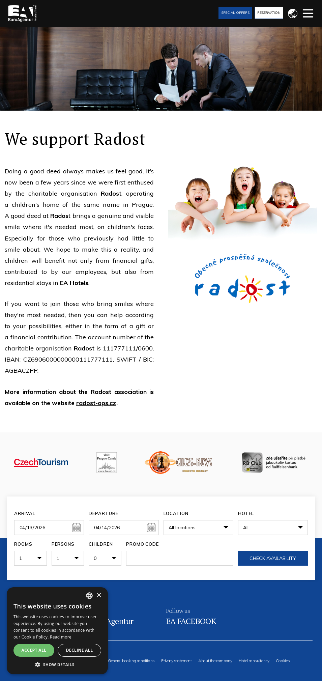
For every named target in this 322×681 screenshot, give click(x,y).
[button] (57, 664)
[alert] (57, 630)
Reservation (269, 12)
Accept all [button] (34, 650)
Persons (63, 544)
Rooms (23, 544)
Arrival (24, 513)
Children (101, 544)
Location (176, 513)
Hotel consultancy (254, 660)
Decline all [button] (79, 650)
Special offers (235, 12)
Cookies (283, 660)
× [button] (98, 595)
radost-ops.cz (96, 403)
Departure (103, 513)
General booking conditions (131, 660)
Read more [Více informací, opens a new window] (60, 637)
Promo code (142, 544)
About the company (215, 660)
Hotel (246, 513)
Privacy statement (176, 660)
